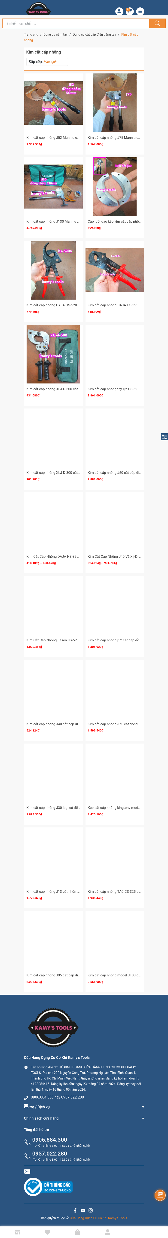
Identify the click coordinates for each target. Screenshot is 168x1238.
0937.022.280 (49, 1153)
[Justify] (157, 23)
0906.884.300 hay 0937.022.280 (57, 1097)
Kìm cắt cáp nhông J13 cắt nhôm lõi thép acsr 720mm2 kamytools (78, 892)
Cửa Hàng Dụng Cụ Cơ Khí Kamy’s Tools (98, 1218)
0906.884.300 (49, 1140)
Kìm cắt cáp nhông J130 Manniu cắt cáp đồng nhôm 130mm (73, 221)
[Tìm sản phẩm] (76, 23)
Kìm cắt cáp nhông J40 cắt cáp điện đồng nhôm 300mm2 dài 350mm (80, 724)
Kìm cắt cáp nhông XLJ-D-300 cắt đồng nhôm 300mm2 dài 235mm (78, 473)
